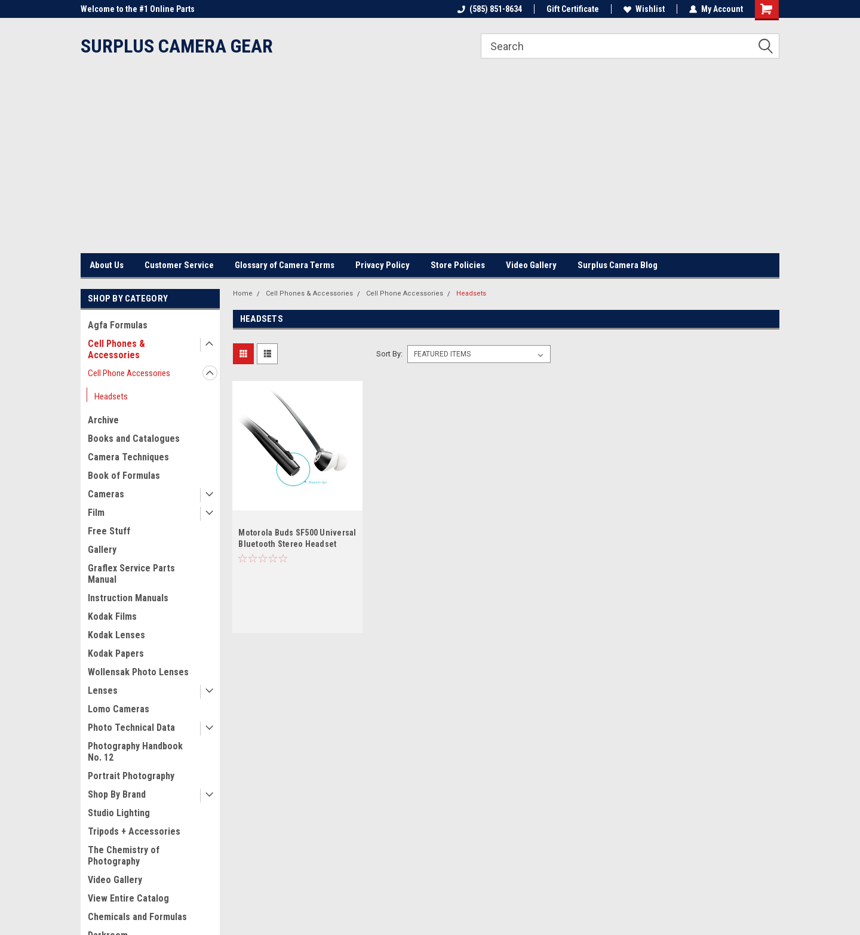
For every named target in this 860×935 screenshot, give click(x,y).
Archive (103, 420)
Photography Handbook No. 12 (135, 751)
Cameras (106, 494)
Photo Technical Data (131, 727)
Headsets (111, 396)
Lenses (103, 690)
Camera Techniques (128, 457)
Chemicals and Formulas (137, 916)
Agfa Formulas (118, 325)
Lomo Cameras (118, 709)
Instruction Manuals (128, 598)
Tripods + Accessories (134, 831)
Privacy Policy (382, 265)
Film (96, 512)
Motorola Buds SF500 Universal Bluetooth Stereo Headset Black (297, 544)
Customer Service (179, 265)
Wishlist (644, 9)
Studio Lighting (119, 813)
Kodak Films (112, 616)
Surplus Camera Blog (618, 265)
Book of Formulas (124, 475)
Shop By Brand (117, 794)
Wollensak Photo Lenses (138, 672)
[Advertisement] (430, 163)
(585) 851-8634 (489, 9)
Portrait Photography (131, 776)
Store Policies (458, 265)
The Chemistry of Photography (123, 855)
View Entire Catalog (128, 898)
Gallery (102, 549)
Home (243, 293)
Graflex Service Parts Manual (131, 573)
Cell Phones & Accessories (116, 349)
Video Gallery (531, 265)
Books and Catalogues (134, 438)
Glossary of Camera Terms (284, 265)
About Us (107, 265)
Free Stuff (109, 531)
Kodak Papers (116, 653)
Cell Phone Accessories (129, 373)
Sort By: (389, 353)
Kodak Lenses (116, 635)
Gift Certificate (572, 9)
